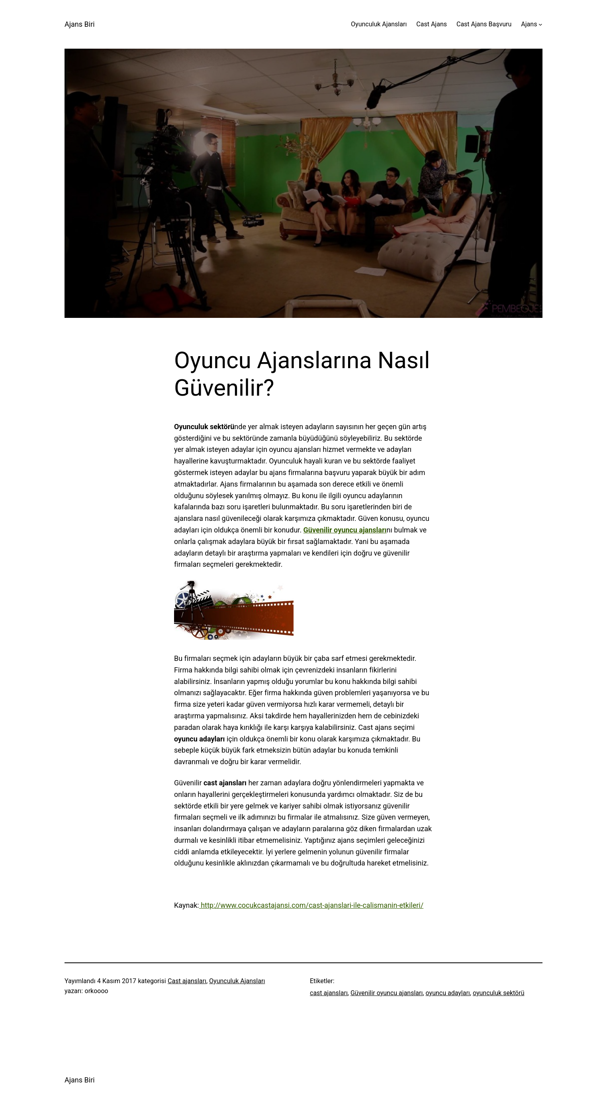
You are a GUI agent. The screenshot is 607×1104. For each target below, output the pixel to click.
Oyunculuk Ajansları (237, 981)
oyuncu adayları (448, 993)
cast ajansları (329, 993)
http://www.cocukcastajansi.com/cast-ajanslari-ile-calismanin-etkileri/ (311, 905)
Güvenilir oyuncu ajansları (386, 993)
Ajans (529, 24)
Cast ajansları (187, 981)
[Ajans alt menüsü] (540, 24)
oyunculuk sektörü (499, 993)
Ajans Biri (80, 24)
